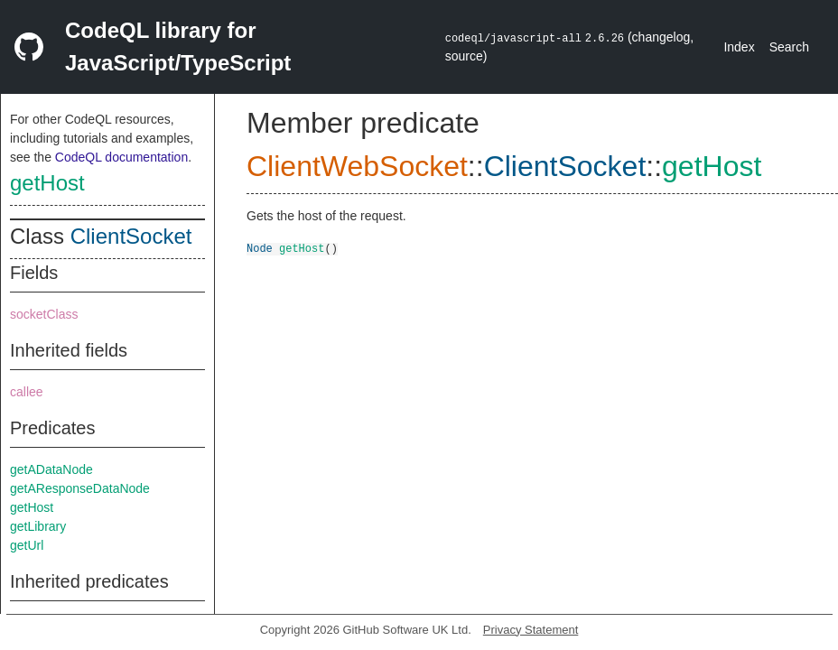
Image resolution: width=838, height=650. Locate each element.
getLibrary (38, 526)
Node (260, 247)
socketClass (44, 314)
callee (26, 392)
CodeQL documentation (121, 157)
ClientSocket (131, 236)
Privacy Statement (531, 629)
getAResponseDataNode (80, 488)
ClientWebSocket (357, 166)
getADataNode (51, 469)
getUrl (26, 545)
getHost (47, 183)
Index (738, 47)
